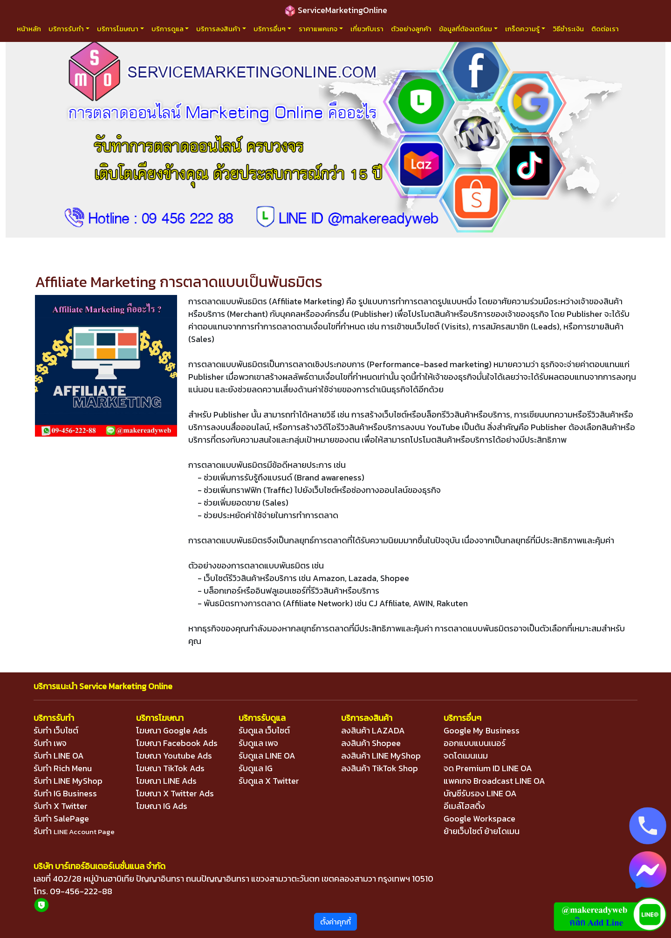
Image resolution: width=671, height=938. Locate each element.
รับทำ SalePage (61, 818)
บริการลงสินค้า (218, 28)
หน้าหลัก (29, 28)
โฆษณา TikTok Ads (170, 768)
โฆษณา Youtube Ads (174, 755)
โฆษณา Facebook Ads (177, 743)
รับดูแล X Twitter (269, 780)
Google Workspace (479, 818)
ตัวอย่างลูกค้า (411, 28)
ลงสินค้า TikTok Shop (379, 768)
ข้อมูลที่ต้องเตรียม (465, 28)
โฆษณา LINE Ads (166, 780)
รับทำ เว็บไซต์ (56, 730)
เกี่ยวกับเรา (366, 28)
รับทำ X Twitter (61, 806)
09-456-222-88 (81, 891)
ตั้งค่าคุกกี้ (335, 921)
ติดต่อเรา (605, 28)
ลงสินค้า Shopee (371, 743)
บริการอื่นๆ (269, 28)
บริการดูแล (167, 28)
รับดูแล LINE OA (267, 755)
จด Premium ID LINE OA (488, 768)
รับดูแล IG (256, 768)
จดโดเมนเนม (466, 755)
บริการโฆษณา (117, 28)
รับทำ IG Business (65, 793)
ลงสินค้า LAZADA (373, 730)
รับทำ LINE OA (59, 755)
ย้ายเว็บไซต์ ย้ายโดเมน (482, 831)
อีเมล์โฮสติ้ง (464, 806)
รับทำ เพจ (50, 743)
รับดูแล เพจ (258, 743)
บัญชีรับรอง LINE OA (480, 793)
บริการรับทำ (66, 28)
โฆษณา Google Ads (171, 730)
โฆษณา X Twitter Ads (175, 793)
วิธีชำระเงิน (568, 28)
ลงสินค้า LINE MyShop (381, 755)
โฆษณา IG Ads (161, 806)
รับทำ (74, 831)
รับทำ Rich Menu (63, 768)
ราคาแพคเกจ (318, 28)
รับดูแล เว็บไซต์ (264, 730)
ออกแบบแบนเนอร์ (475, 743)
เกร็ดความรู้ (522, 28)
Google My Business (482, 730)
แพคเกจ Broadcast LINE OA (494, 780)
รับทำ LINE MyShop (68, 780)
